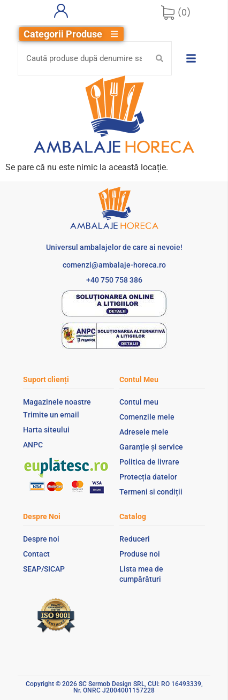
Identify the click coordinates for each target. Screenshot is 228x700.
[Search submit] (159, 58)
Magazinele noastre (57, 402)
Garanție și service (151, 447)
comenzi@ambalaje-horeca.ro (114, 265)
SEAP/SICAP (44, 569)
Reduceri (134, 539)
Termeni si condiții (151, 492)
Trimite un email (51, 414)
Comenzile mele (146, 417)
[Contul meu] (61, 11)
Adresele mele (144, 432)
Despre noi (41, 539)
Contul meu (138, 402)
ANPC (33, 444)
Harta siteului (46, 429)
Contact (36, 554)
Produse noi (139, 554)
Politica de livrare (149, 462)
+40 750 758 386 (114, 280)
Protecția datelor (148, 477)
